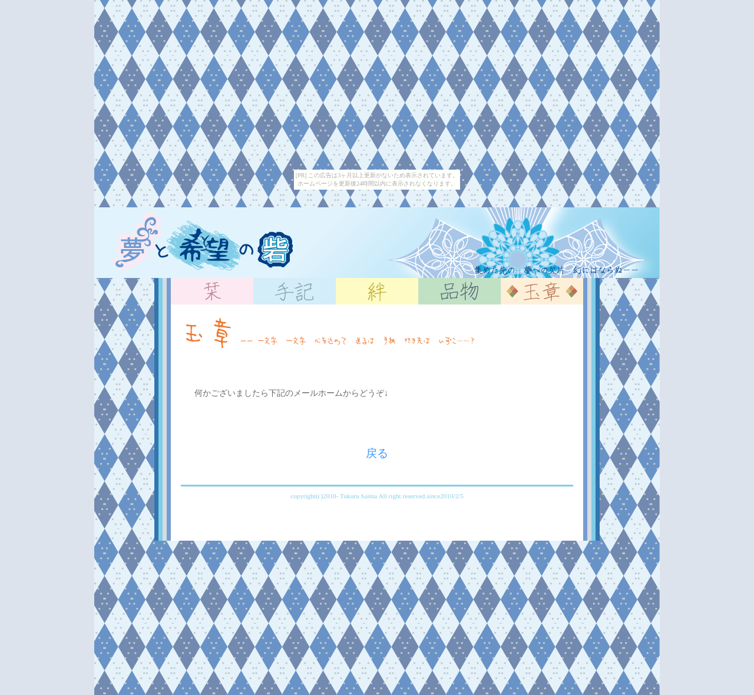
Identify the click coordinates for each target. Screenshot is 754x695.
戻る (377, 453)
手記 (294, 291)
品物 (459, 291)
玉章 (542, 291)
